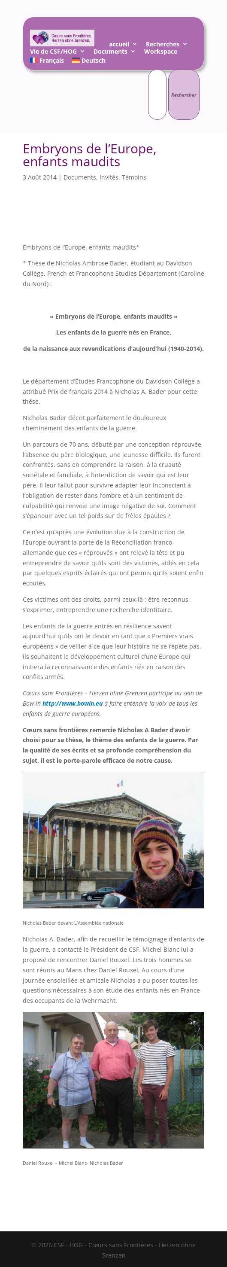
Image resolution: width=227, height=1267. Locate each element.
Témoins (134, 177)
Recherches (162, 45)
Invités (109, 177)
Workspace (160, 52)
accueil (119, 45)
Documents (110, 52)
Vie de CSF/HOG (53, 52)
